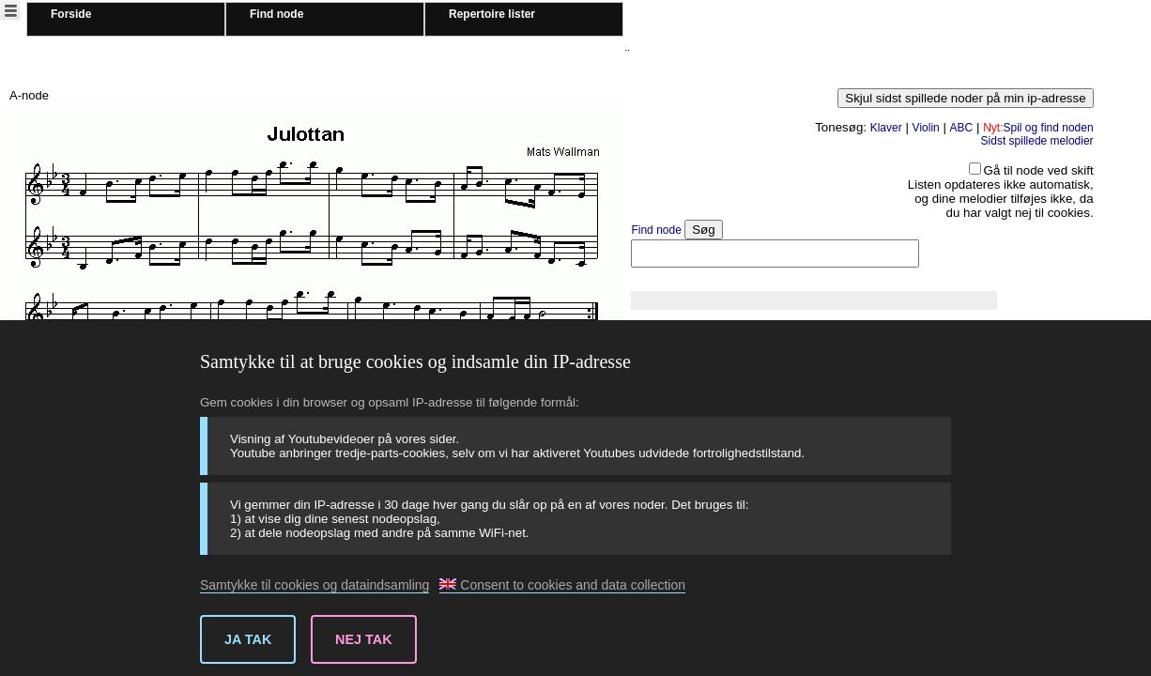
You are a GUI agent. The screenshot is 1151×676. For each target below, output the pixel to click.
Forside (71, 14)
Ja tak (247, 639)
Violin (926, 127)
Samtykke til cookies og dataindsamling (314, 584)
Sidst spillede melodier (1037, 140)
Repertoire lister (492, 14)
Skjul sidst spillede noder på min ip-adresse (965, 98)
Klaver (886, 127)
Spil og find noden (1038, 127)
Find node (276, 14)
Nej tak (363, 639)
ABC (962, 127)
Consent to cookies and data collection (562, 584)
